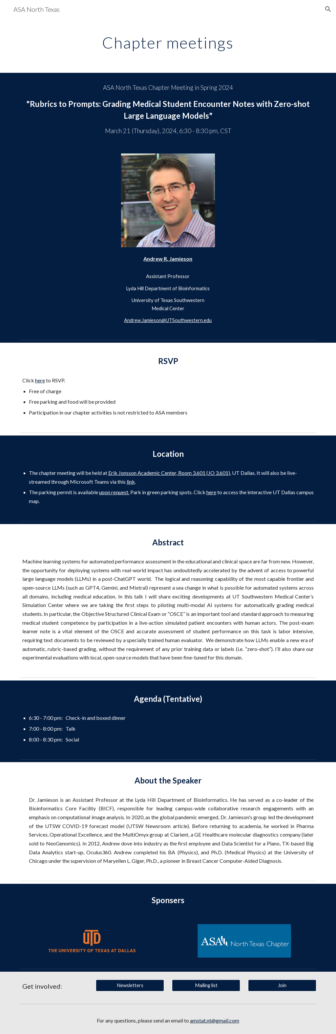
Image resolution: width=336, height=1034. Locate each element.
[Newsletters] (130, 985)
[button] (328, 9)
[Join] (282, 985)
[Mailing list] (206, 985)
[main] (167, 41)
